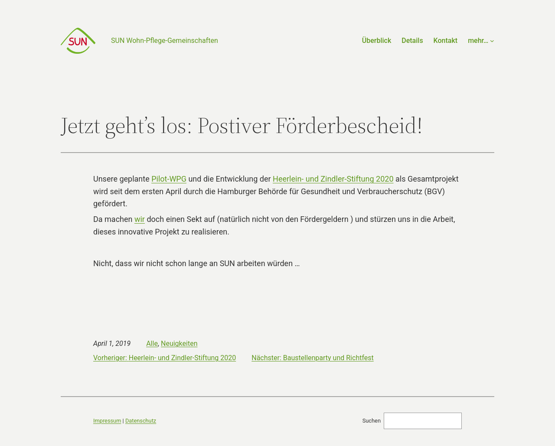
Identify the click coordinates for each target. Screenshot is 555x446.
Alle (152, 343)
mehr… (478, 40)
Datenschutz (140, 420)
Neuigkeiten (179, 343)
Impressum (107, 420)
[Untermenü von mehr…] (492, 41)
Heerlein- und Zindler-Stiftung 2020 (333, 178)
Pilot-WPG (168, 178)
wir (139, 219)
